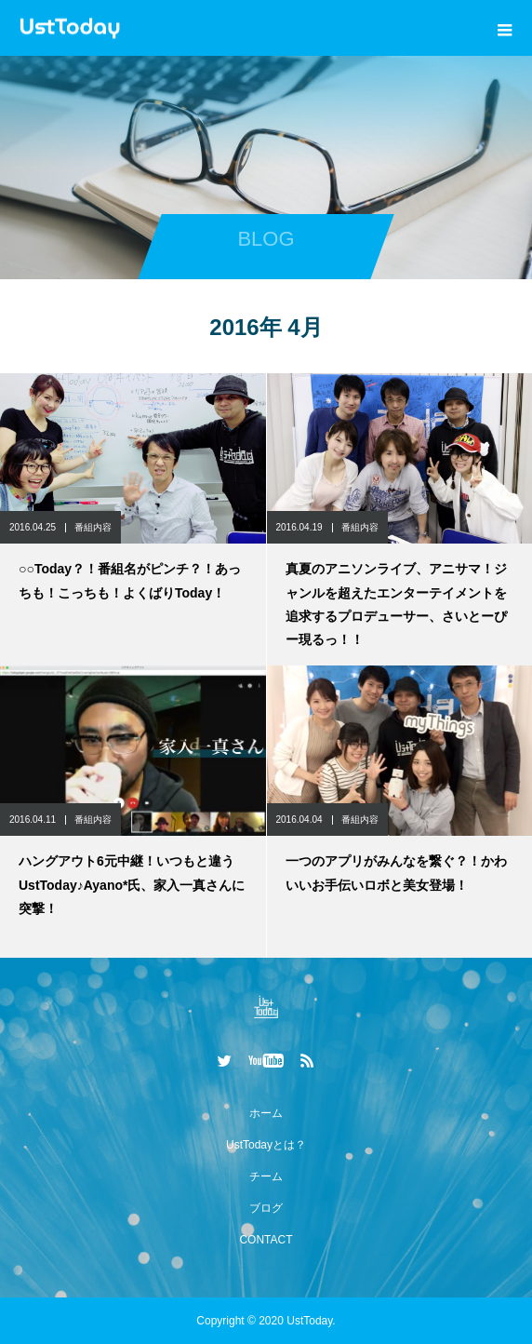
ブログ (266, 1208)
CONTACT (265, 1239)
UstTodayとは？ (266, 1144)
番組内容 (93, 527)
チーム (266, 1176)
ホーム (266, 1113)
